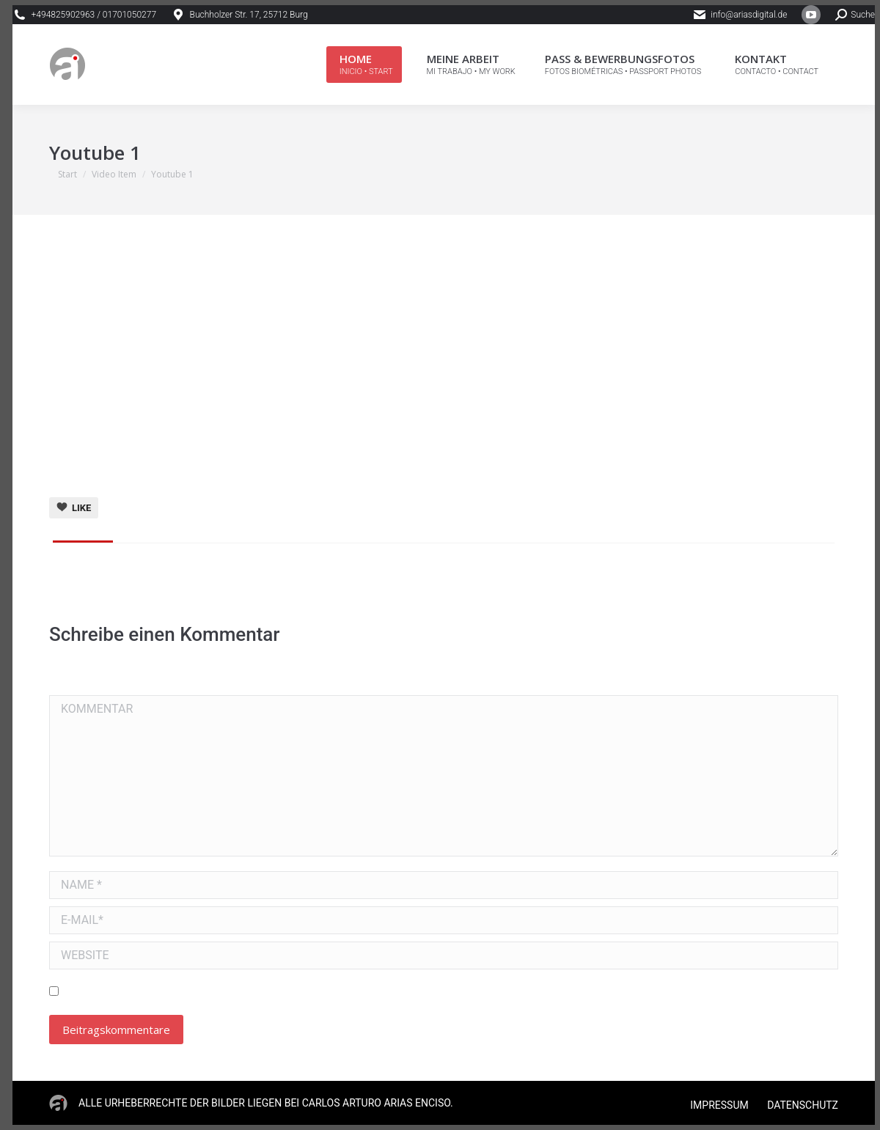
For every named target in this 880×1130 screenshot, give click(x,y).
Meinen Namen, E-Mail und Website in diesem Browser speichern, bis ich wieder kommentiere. (309, 992)
